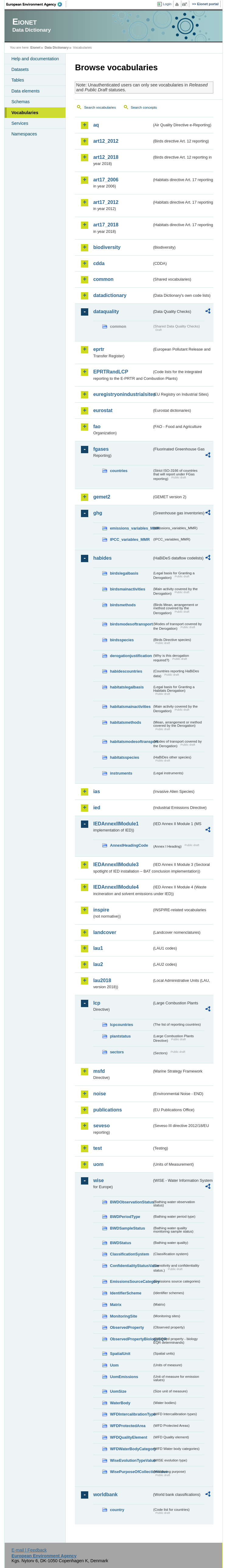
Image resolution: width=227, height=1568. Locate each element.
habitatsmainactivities (130, 706)
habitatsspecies (124, 757)
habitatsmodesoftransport (131, 741)
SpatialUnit (120, 1353)
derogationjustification (131, 655)
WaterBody (120, 1403)
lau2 (98, 964)
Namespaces (24, 133)
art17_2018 (105, 224)
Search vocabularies (100, 107)
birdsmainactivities (127, 589)
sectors (117, 1052)
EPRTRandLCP (110, 371)
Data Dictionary (57, 47)
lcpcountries (121, 1024)
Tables (17, 80)
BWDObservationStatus (131, 1202)
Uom (114, 1365)
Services (19, 123)
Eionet (35, 47)
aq (96, 125)
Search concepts (144, 107)
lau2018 (102, 980)
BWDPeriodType (125, 1216)
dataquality (106, 311)
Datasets (20, 69)
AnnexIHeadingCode (129, 845)
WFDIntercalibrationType (131, 1414)
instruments (121, 773)
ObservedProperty (127, 1327)
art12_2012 (105, 141)
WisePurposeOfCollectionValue (131, 1471)
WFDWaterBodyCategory (131, 1449)
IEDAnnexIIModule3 (115, 864)
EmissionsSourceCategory (131, 1281)
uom (98, 1164)
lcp (96, 1003)
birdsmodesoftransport (131, 624)
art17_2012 (105, 202)
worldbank (105, 1494)
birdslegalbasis (124, 573)
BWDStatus (120, 1243)
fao (96, 426)
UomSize (118, 1391)
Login (167, 4)
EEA (36, 4)
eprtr (98, 349)
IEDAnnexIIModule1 (115, 823)
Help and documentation (35, 58)
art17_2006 (105, 179)
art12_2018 (105, 157)
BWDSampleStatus (127, 1228)
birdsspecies (122, 640)
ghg (97, 513)
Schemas (20, 101)
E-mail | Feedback (29, 1550)
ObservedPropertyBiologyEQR (131, 1339)
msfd (99, 1071)
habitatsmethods (125, 722)
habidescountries (126, 671)
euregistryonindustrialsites (122, 394)
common (103, 279)
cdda (98, 263)
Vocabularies (24, 112)
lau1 (98, 948)
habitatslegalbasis (127, 687)
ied (96, 807)
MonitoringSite (123, 1316)
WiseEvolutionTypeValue (131, 1460)
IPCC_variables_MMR (130, 539)
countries (118, 470)
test (97, 1148)
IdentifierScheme (125, 1293)
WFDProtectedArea (127, 1425)
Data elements (25, 91)
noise (99, 1093)
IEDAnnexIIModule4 (115, 887)
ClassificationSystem (129, 1254)
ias (96, 791)
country (117, 1509)
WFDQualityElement (128, 1437)
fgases (101, 449)
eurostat (102, 410)
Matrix (115, 1304)
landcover (104, 932)
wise (98, 1180)
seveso (101, 1125)
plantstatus (120, 1036)
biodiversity (106, 247)
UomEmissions (124, 1376)
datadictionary (109, 295)
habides (102, 558)
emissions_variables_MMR (131, 528)
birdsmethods (123, 605)
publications (107, 1109)
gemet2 (101, 496)
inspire (101, 909)
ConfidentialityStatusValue (131, 1265)
